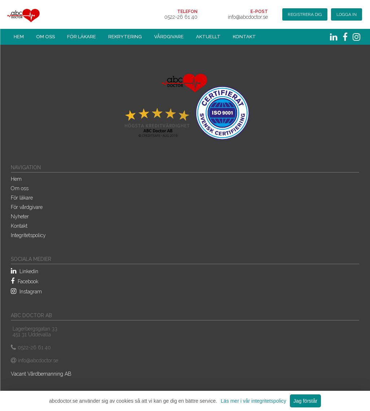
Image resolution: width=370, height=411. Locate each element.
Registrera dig (305, 14)
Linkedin (24, 271)
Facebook (24, 281)
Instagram (26, 291)
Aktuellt (208, 36)
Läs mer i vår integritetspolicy (253, 401)
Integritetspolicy (28, 235)
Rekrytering (125, 36)
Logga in (346, 14)
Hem (19, 36)
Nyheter (20, 216)
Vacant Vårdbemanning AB (41, 374)
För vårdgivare (27, 207)
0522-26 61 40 (180, 17)
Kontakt (244, 36)
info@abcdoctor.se (248, 17)
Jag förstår (305, 401)
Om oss (45, 36)
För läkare (81, 36)
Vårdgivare (169, 36)
